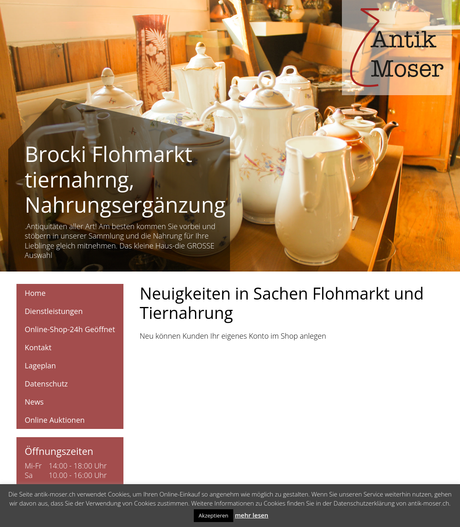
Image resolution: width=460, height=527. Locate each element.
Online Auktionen (55, 420)
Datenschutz (46, 384)
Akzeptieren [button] (213, 515)
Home (35, 293)
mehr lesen (251, 515)
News (34, 402)
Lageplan (40, 365)
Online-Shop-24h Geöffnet (70, 329)
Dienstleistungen (54, 311)
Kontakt (38, 347)
